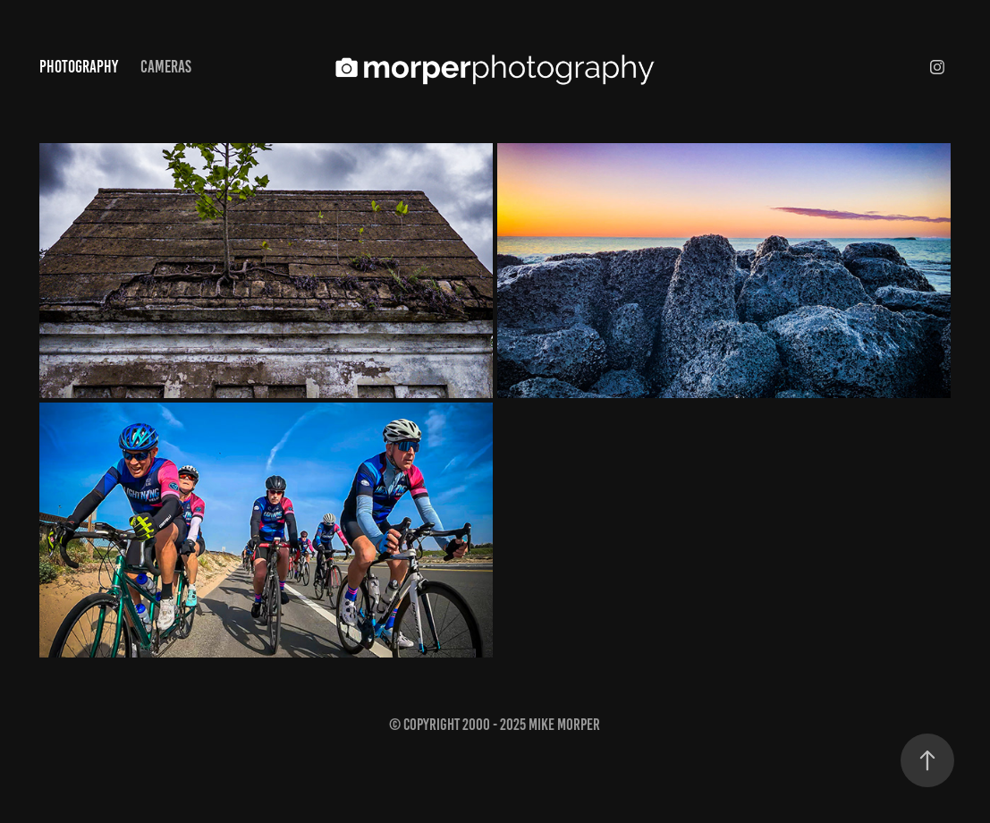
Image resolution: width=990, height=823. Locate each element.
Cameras (165, 66)
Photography (78, 66)
